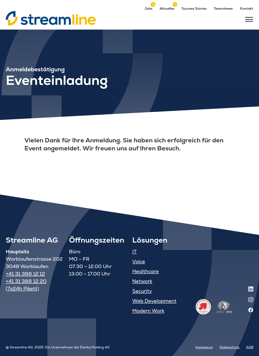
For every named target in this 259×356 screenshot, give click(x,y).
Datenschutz (229, 347)
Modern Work (148, 311)
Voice (138, 261)
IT (134, 251)
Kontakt (246, 8)
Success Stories (194, 8)
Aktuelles (167, 8)
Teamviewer (223, 8)
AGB (249, 347)
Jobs (148, 8)
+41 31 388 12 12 (25, 274)
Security (142, 291)
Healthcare (145, 271)
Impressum (204, 347)
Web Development (154, 301)
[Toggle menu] (249, 19)
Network (142, 281)
